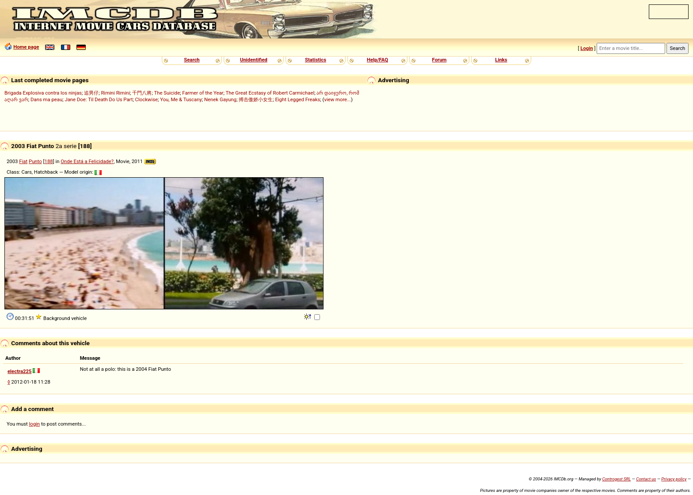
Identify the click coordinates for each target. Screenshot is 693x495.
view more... (337, 99)
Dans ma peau (46, 99)
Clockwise (146, 99)
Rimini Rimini (115, 93)
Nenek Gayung (220, 99)
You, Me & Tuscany (181, 99)
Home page (26, 47)
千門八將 (142, 93)
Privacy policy (673, 478)
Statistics (315, 60)
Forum (439, 60)
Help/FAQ (377, 60)
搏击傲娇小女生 (256, 99)
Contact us (646, 478)
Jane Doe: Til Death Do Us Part (99, 99)
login (34, 424)
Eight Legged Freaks (297, 99)
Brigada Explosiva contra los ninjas (43, 93)
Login (586, 48)
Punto (35, 161)
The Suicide (167, 93)
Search (191, 60)
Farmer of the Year (202, 93)
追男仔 (91, 93)
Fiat (23, 161)
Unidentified (253, 60)
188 (49, 161)
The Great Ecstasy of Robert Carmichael (269, 93)
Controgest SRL (616, 478)
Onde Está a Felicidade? (87, 161)
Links (501, 60)
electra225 (20, 371)
